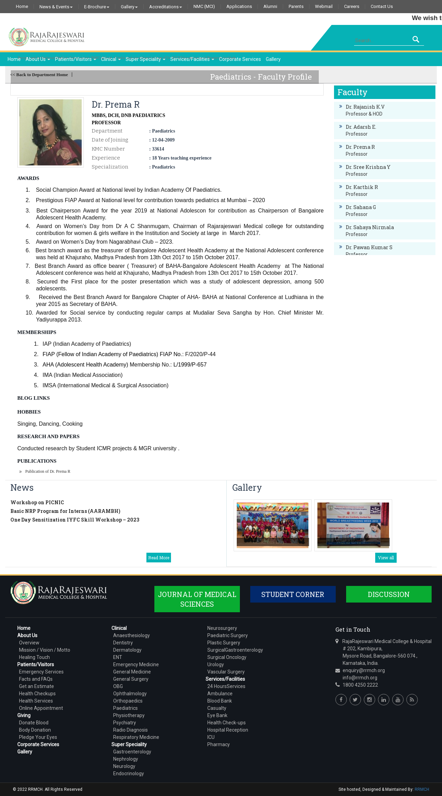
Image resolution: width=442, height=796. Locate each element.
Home (22, 6)
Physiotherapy (129, 715)
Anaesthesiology (131, 635)
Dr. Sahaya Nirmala (370, 227)
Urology (215, 664)
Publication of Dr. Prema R (47, 471)
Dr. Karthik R (362, 187)
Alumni (270, 6)
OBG (118, 686)
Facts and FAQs (36, 679)
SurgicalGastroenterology (235, 650)
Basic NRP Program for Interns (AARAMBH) (65, 511)
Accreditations (165, 6)
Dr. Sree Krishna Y (368, 167)
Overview (29, 642)
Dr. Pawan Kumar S (369, 247)
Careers (351, 6)
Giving (23, 715)
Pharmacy (218, 744)
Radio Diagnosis (130, 730)
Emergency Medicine (136, 664)
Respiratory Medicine (136, 737)
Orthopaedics (128, 701)
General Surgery (130, 679)
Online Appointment (41, 708)
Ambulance (220, 693)
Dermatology (127, 650)
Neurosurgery (222, 628)
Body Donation (35, 730)
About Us (38, 59)
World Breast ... (353, 542)
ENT (117, 657)
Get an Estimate (36, 686)
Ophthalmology (130, 693)
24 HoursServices (226, 686)
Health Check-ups (226, 722)
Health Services (36, 701)
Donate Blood (33, 722)
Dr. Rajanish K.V (365, 106)
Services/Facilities (192, 59)
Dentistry (123, 642)
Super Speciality (145, 59)
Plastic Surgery (223, 642)
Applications (239, 6)
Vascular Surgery (226, 672)
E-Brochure (96, 6)
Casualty (216, 708)
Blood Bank (219, 701)
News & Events (56, 6)
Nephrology (125, 759)
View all (386, 557)
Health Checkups (37, 693)
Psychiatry (124, 722)
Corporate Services (240, 59)
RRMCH (422, 789)
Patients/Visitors (75, 59)
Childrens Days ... (272, 542)
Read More (158, 557)
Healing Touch (34, 657)
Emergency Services (41, 672)
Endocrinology (128, 773)
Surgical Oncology (226, 657)
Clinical (111, 59)
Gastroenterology (132, 751)
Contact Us (382, 6)
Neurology (124, 766)
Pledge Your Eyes (38, 737)
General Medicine (132, 672)
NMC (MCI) (204, 6)
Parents (296, 6)
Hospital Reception (227, 730)
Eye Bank (217, 715)
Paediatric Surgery (227, 635)
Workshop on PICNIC (37, 502)
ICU (211, 737)
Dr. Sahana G (361, 207)
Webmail (324, 6)
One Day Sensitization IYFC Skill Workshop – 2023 (74, 519)
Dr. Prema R (360, 147)
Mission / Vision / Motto (44, 650)
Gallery (129, 6)
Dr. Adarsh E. (361, 127)
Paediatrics (125, 708)
